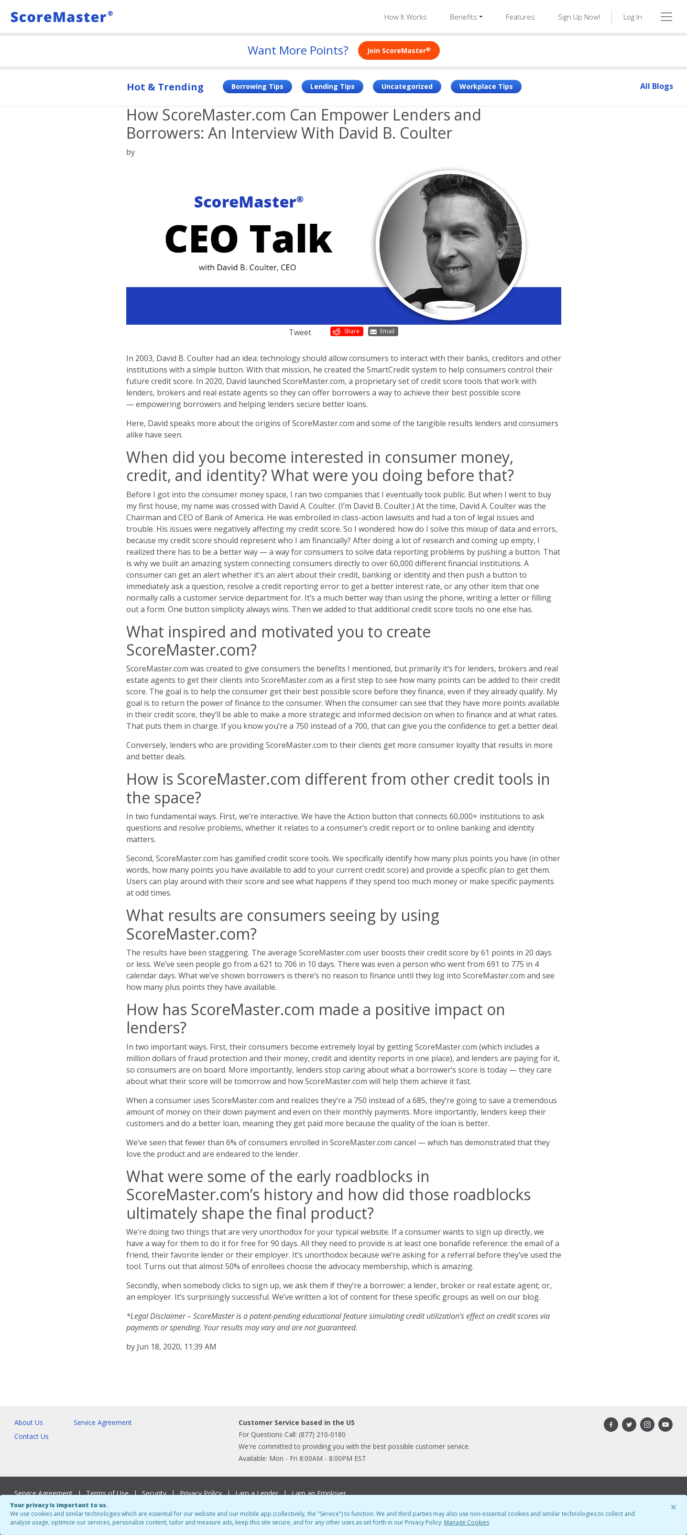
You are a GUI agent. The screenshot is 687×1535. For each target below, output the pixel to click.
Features (520, 17)
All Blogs (656, 86)
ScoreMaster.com (323, 423)
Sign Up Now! (579, 17)
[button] (466, 17)
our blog (523, 1297)
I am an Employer (319, 1493)
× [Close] (673, 1506)
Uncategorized (407, 86)
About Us (28, 1422)
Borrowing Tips (257, 86)
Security (154, 1493)
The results (146, 952)
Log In (632, 17)
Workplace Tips (486, 86)
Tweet (300, 332)
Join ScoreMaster (399, 50)
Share (346, 331)
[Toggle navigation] (666, 17)
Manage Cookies (466, 1522)
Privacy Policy (201, 1493)
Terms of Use (107, 1493)
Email (382, 331)
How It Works (405, 17)
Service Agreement (103, 1422)
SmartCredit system (402, 369)
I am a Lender (256, 1493)
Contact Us (31, 1436)
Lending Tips (332, 86)
